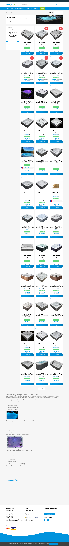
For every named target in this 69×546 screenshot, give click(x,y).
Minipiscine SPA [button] (36, 8)
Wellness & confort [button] (29, 8)
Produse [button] (8, 8)
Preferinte (61, 544)
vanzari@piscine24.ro (31, 521)
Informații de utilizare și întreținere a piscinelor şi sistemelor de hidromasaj (14, 519)
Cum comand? (9, 513)
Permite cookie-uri (54, 544)
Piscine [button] (12, 8)
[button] (57, 5)
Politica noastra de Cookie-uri (41, 544)
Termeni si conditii (29, 510)
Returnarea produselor (11, 517)
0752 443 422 (31, 520)
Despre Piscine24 (9, 510)
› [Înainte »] (44, 388)
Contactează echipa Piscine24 (13, 480)
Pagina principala (8, 12)
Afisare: (46, 12)
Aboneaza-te (49, 514)
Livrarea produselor (10, 516)
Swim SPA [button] (42, 8)
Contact (7, 512)
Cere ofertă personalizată (12, 478)
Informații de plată (10, 514)
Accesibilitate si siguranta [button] (19, 8)
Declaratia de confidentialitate (32, 512)
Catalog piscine (9, 521)
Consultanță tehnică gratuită (12, 479)
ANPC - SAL (27, 514)
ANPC (26, 513)
